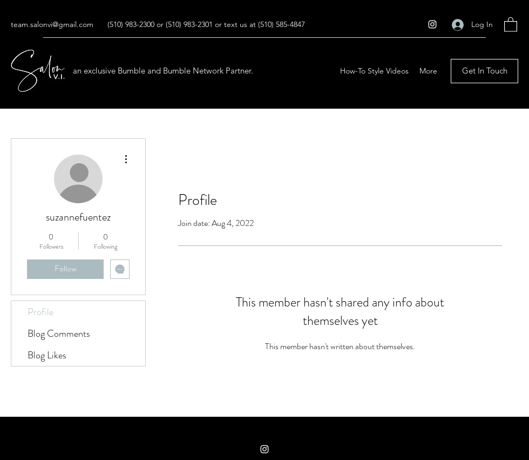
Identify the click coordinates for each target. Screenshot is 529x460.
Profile (40, 312)
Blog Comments (59, 333)
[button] (510, 24)
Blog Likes (47, 355)
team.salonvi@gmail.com (52, 24)
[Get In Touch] (484, 71)
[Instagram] (432, 24)
